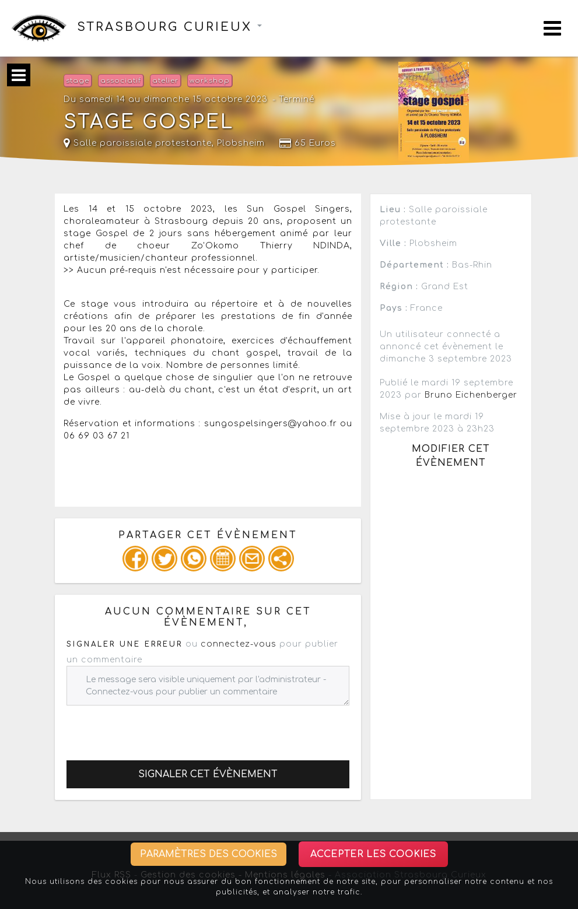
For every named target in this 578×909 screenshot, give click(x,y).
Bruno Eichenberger (471, 395)
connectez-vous (238, 644)
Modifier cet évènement (451, 456)
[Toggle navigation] (552, 28)
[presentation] (155, 728)
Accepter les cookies (373, 854)
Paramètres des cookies (208, 854)
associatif (120, 81)
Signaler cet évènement (208, 774)
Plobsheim (241, 143)
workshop (210, 81)
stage (77, 81)
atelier (165, 81)
